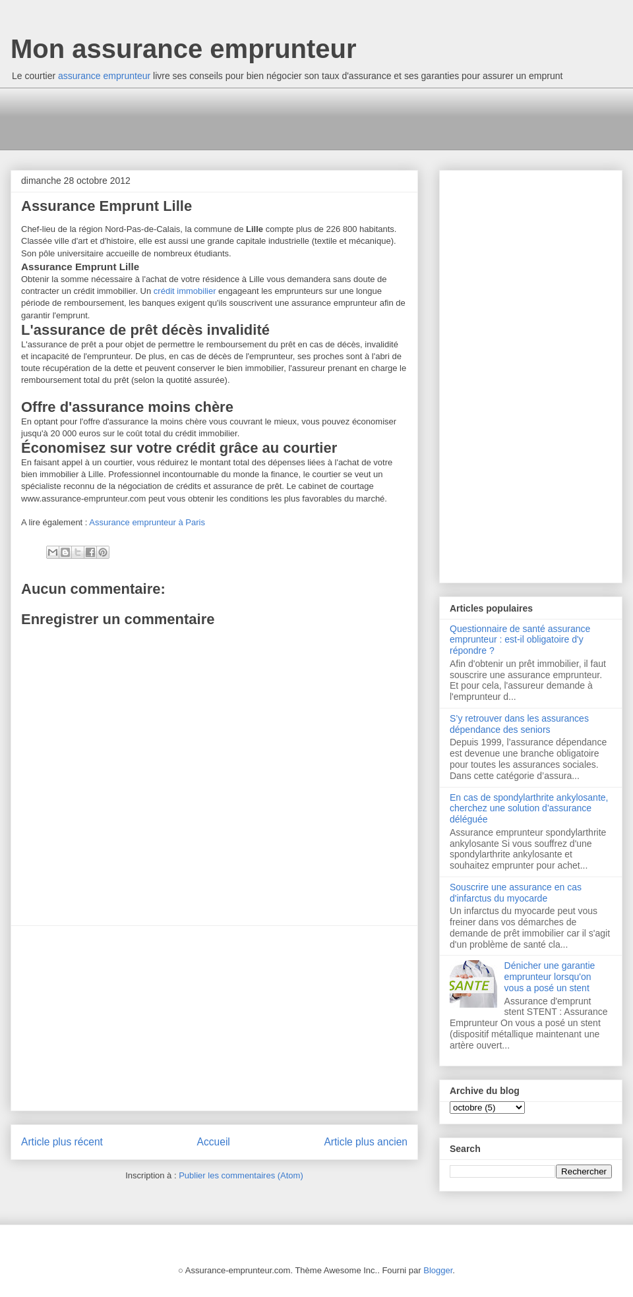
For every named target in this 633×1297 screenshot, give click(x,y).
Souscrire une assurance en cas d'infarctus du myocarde (516, 893)
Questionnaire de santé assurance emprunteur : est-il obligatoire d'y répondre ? (520, 639)
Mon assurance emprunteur (184, 48)
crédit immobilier (185, 291)
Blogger (437, 1270)
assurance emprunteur (104, 76)
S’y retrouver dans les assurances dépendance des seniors (519, 724)
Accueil (213, 1141)
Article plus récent (62, 1141)
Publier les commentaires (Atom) (241, 1175)
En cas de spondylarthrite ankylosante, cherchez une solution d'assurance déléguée (529, 808)
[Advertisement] (260, 117)
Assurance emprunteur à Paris (147, 522)
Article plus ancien (365, 1141)
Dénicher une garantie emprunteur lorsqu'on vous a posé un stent (549, 976)
